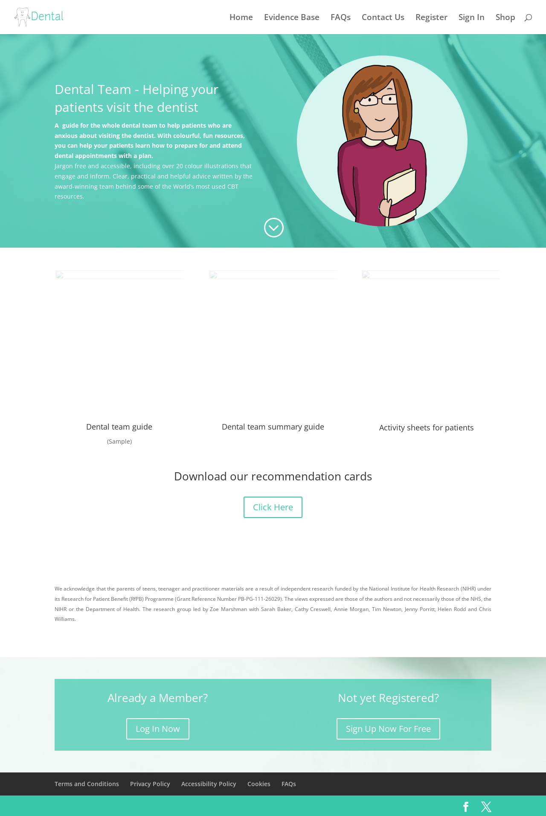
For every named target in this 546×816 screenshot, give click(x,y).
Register (431, 18)
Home (241, 18)
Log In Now (158, 728)
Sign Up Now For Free (388, 728)
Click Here (273, 507)
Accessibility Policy (208, 784)
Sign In (472, 18)
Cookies (258, 784)
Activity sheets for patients (426, 427)
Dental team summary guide (273, 426)
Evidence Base (291, 18)
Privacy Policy (150, 784)
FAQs (341, 18)
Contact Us (383, 18)
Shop (505, 18)
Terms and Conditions (87, 784)
